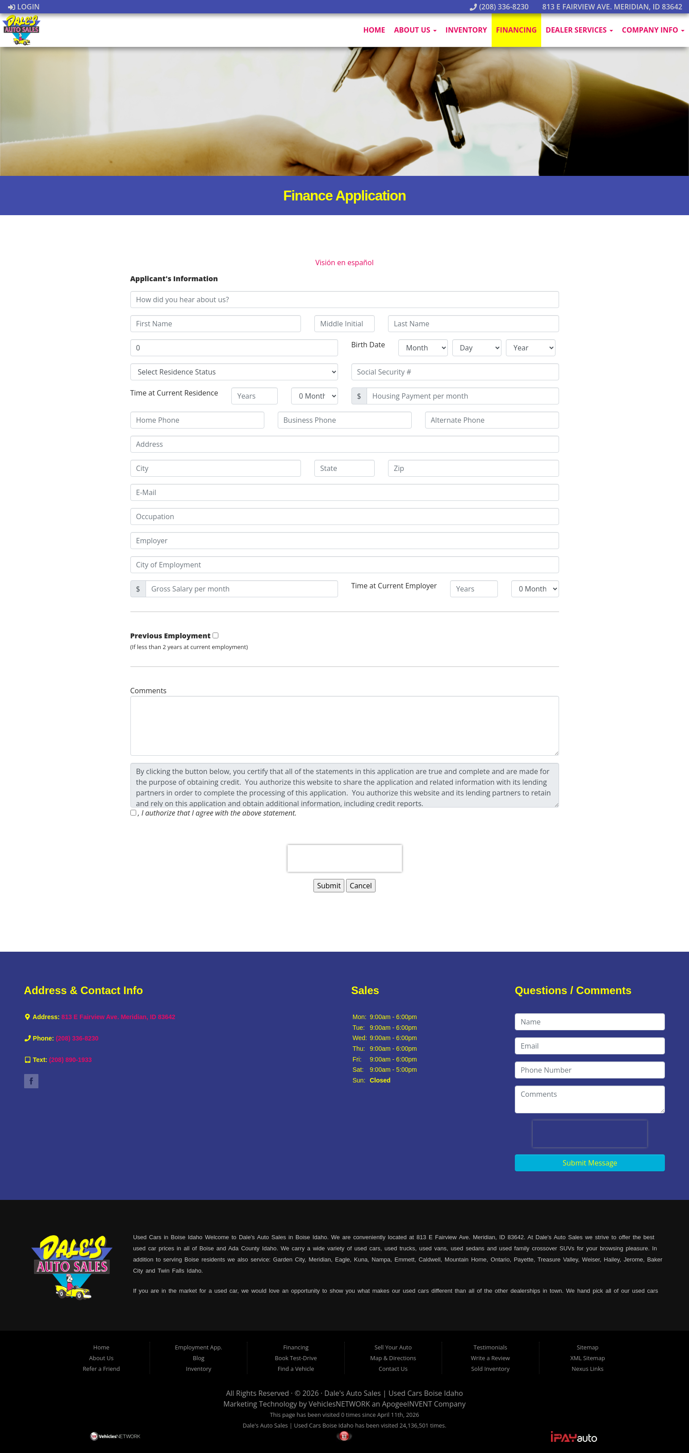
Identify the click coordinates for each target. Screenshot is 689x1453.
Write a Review (490, 1358)
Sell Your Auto (393, 1347)
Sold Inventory (490, 1369)
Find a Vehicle (296, 1369)
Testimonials (490, 1347)
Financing (516, 30)
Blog (199, 1358)
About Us (415, 30)
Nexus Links (587, 1369)
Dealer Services (579, 30)
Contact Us (393, 1369)
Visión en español (344, 262)
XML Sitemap (587, 1358)
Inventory (466, 30)
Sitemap (588, 1347)
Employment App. (198, 1347)
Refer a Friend (101, 1369)
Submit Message (590, 1163)
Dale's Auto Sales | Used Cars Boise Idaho (393, 1393)
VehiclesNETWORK (339, 1404)
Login (24, 7)
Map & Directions (393, 1358)
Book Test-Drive (296, 1358)
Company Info (653, 30)
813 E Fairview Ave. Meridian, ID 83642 (607, 7)
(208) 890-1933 (70, 1059)
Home (374, 30)
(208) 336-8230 (499, 7)
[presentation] (345, 858)
